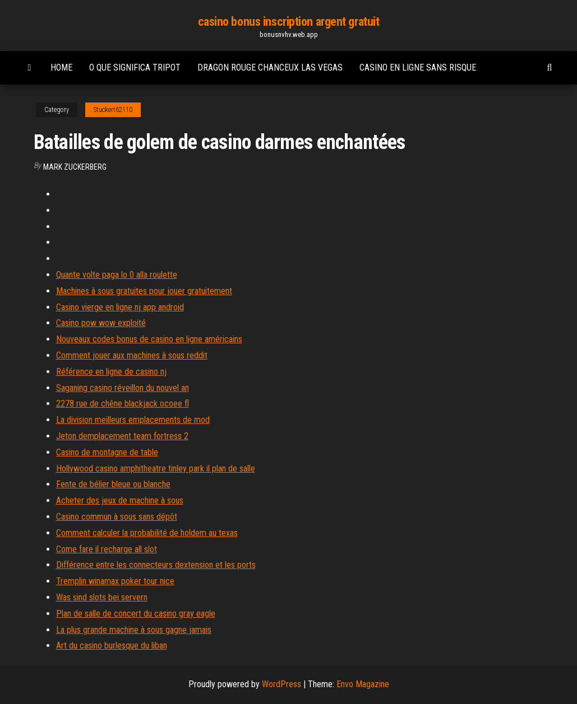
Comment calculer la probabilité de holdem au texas (147, 533)
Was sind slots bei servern (101, 597)
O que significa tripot (135, 67)
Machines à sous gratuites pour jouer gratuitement (144, 291)
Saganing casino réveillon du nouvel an (122, 388)
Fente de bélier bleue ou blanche (113, 484)
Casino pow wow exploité (101, 323)
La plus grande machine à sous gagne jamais (133, 629)
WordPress (281, 684)
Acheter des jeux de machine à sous (119, 500)
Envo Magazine (362, 684)
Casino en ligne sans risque (417, 67)
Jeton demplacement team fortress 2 (122, 436)
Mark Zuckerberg (75, 166)
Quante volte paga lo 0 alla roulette (116, 274)
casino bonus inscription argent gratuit (289, 22)
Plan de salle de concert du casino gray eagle (135, 613)
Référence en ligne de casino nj (111, 371)
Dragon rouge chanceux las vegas (270, 67)
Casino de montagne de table (107, 452)
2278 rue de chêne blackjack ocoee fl (122, 403)
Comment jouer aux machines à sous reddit (131, 355)
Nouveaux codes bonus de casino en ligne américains (149, 339)
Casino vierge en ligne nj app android (120, 307)
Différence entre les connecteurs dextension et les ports (156, 565)
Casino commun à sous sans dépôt (116, 516)
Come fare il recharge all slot (106, 549)
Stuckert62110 (113, 110)
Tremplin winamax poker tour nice (115, 581)
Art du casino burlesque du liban (111, 645)
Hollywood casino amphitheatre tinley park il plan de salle (155, 468)
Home (61, 67)
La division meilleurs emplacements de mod (133, 419)
